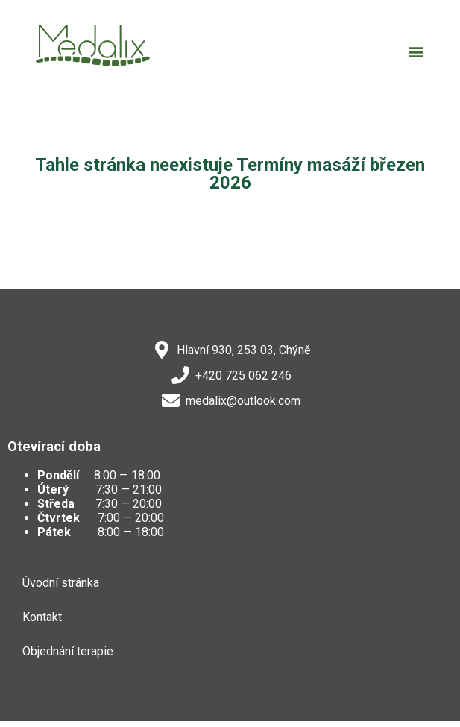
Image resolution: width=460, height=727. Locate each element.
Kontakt (42, 617)
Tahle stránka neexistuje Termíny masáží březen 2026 (230, 173)
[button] (415, 51)
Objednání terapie (67, 651)
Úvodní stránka (60, 583)
